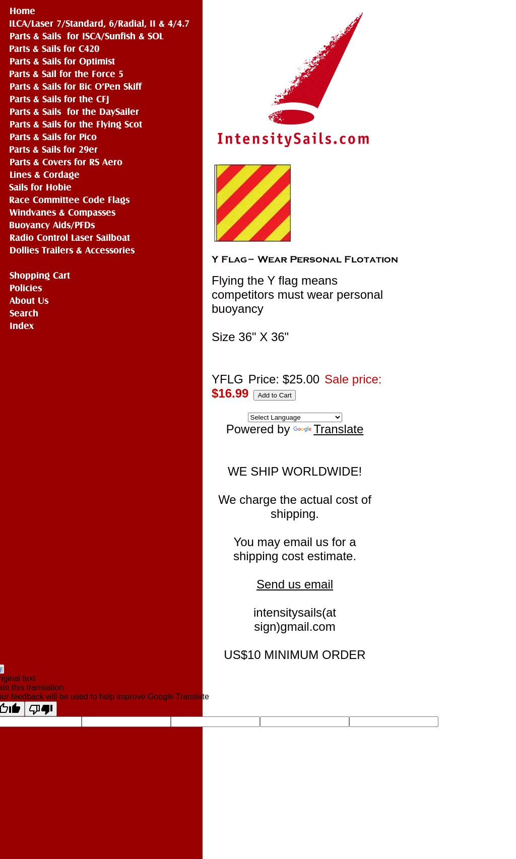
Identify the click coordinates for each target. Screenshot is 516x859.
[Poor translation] (41, 708)
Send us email (294, 584)
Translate (328, 429)
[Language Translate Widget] (295, 417)
